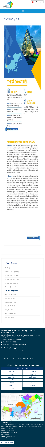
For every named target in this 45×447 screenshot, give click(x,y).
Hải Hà (32, 380)
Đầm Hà (11, 385)
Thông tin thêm (7, 443)
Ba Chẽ (32, 383)
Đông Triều (11, 377)
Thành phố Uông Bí (11, 283)
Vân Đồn (12, 380)
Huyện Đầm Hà (10, 310)
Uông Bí (11, 374)
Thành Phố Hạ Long (12, 272)
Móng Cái (33, 374)
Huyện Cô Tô (9, 317)
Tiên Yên (12, 383)
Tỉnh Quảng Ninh (11, 268)
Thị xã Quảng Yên (11, 287)
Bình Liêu (33, 385)
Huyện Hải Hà (10, 298)
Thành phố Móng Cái (12, 279)
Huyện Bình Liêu (10, 313)
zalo (9, 349)
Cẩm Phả (33, 371)
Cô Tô (12, 388)
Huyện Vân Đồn (10, 294)
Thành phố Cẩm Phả (12, 275)
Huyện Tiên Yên (10, 302)
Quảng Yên (33, 377)
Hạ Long (12, 371)
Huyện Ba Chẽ (10, 306)
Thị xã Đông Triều (11, 291)
